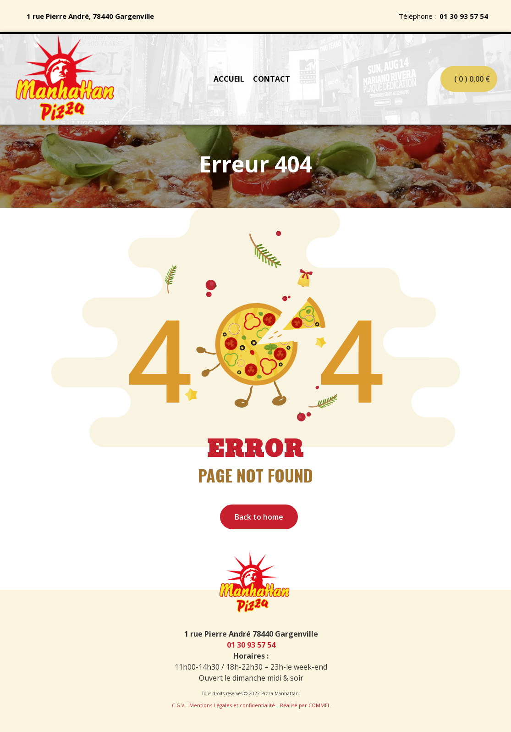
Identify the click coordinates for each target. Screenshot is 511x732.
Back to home (259, 517)
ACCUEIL (229, 79)
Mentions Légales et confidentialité (232, 705)
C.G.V (178, 705)
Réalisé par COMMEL (305, 705)
